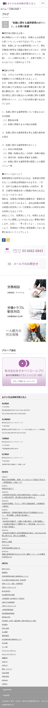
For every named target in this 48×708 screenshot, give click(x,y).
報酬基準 (5, 658)
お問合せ (5, 684)
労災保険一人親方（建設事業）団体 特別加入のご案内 (19, 621)
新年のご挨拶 (7, 542)
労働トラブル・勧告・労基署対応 (12, 583)
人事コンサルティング (9, 606)
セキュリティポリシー (9, 654)
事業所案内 (5, 635)
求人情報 (5, 643)
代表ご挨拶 (5, 628)
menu (43, 3)
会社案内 (5, 624)
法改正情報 (5, 673)
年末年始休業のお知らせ (11, 548)
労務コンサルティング (9, 587)
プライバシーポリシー (9, 650)
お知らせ (5, 661)
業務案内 (5, 572)
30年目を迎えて (8, 489)
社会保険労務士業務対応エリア (12, 639)
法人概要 (5, 632)
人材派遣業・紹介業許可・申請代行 (13, 598)
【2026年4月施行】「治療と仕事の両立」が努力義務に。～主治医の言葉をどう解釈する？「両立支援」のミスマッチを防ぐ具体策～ (23, 524)
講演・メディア (7, 669)
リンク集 (5, 647)
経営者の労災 (6, 617)
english (6, 695)
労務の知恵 (5, 676)
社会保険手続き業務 (8, 595)
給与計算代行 (6, 591)
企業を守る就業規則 (8, 602)
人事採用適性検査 (7, 609)
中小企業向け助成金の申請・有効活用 (14, 580)
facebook (5, 680)
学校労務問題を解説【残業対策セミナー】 (15, 576)
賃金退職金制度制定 (8, 613)
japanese (7, 689)
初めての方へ (6, 569)
